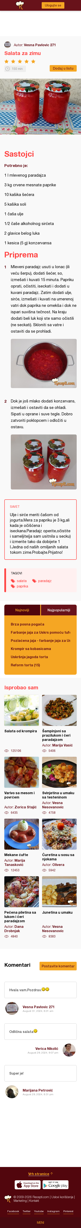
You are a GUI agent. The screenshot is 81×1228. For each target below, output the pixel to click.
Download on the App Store (28, 1184)
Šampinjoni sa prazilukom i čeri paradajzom (59, 724)
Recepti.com (7, 1199)
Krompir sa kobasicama (31, 649)
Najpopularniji (59, 610)
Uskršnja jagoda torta (29, 657)
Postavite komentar (58, 966)
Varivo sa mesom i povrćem (21, 786)
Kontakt (34, 1200)
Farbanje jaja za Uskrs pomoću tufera (40, 632)
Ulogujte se (53, 5)
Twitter (26, 1211)
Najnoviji (22, 610)
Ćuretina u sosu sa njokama (59, 845)
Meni (40, 1222)
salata (22, 581)
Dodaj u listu (63, 68)
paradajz (45, 581)
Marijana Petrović (38, 1090)
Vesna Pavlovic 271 (40, 45)
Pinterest (68, 1211)
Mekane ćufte (21, 845)
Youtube (39, 1211)
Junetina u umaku (59, 907)
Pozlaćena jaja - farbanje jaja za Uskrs (40, 640)
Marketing (20, 1200)
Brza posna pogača (27, 624)
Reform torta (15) (25, 665)
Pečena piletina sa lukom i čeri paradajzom (21, 907)
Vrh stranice (38, 1174)
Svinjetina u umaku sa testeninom (59, 786)
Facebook (13, 1211)
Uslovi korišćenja (62, 1197)
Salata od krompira (21, 724)
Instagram (53, 1211)
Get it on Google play (55, 1184)
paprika (22, 586)
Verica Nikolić (46, 1048)
